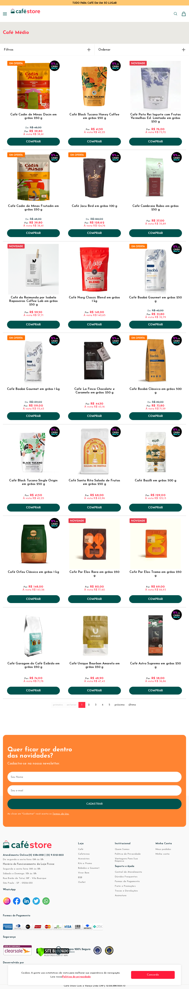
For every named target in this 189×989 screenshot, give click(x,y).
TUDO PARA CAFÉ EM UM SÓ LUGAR (94, 3)
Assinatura (120, 895)
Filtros (47, 49)
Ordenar (141, 49)
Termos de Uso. (60, 814)
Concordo (160, 974)
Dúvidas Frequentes (126, 877)
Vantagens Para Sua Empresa (126, 860)
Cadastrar (94, 803)
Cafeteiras (84, 854)
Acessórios (83, 859)
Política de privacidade (79, 977)
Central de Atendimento (128, 872)
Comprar (33, 141)
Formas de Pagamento (127, 881)
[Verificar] (52, 952)
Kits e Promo (85, 863)
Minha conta (162, 854)
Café (80, 849)
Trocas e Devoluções (126, 891)
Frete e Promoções (125, 886)
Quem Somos (122, 849)
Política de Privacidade (128, 854)
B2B (80, 877)
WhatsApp (9, 889)
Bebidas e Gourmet (88, 868)
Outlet (82, 882)
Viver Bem (83, 873)
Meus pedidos (163, 849)
